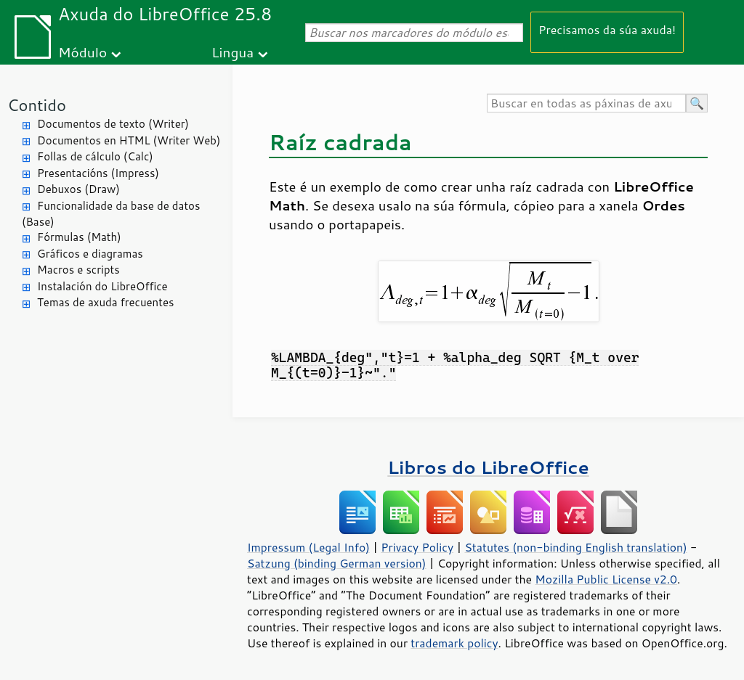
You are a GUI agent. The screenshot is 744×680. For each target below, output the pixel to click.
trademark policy (454, 643)
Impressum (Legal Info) (308, 547)
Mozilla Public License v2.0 (606, 579)
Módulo (82, 52)
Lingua (232, 52)
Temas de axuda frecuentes (105, 302)
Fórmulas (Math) (79, 237)
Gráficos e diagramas (90, 253)
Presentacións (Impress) (98, 173)
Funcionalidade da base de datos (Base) (111, 214)
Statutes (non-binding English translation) (575, 547)
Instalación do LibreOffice (102, 286)
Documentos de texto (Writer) (113, 123)
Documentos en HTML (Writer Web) (128, 140)
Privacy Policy (417, 547)
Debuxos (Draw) (78, 189)
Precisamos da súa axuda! (607, 29)
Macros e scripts (78, 269)
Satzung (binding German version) (336, 563)
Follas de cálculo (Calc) (95, 156)
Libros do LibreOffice (488, 467)
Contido (36, 105)
